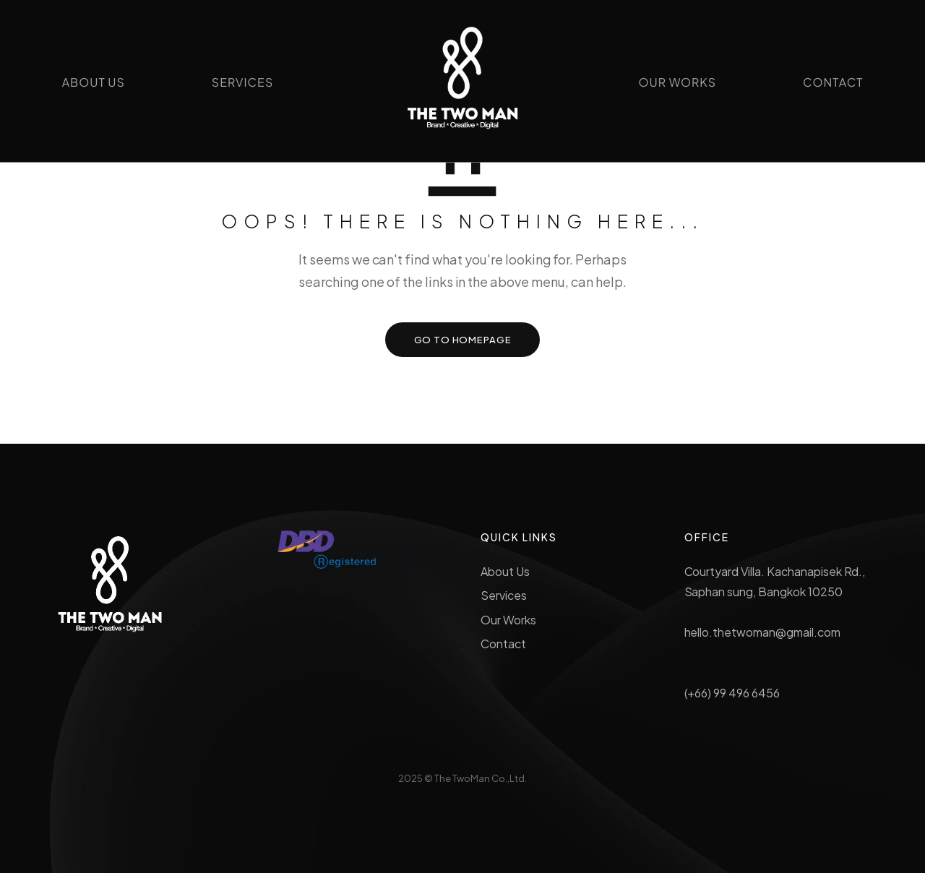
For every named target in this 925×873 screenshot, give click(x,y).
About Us (505, 571)
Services (504, 595)
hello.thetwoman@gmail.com (762, 632)
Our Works (508, 619)
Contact (503, 643)
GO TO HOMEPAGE (463, 339)
